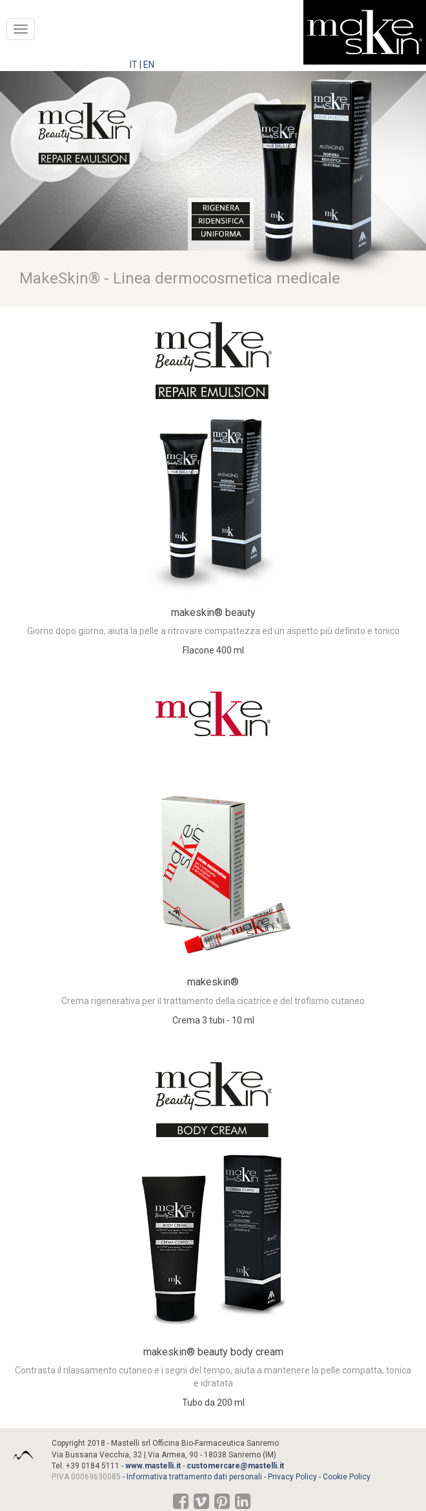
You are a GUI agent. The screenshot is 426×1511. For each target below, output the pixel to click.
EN (148, 64)
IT (133, 64)
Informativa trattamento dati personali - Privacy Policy (222, 1476)
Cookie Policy (346, 1476)
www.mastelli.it (153, 1465)
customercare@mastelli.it (235, 1465)
